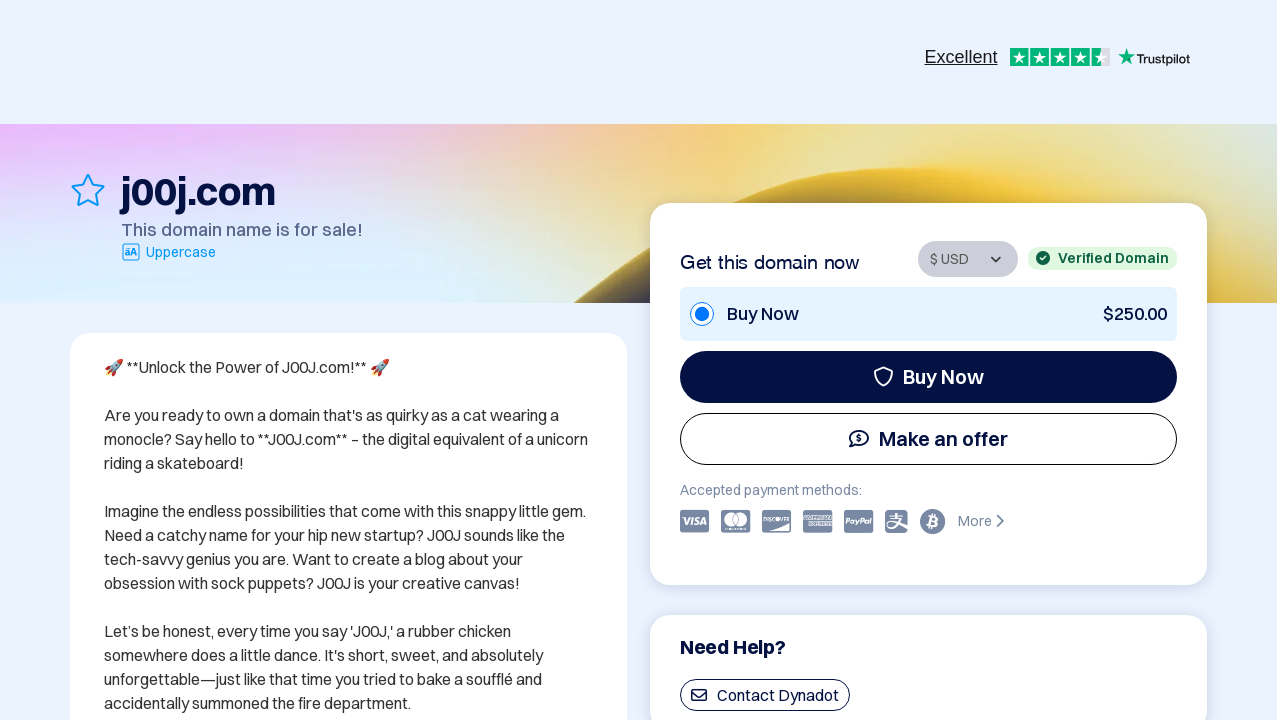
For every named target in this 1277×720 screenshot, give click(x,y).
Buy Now (928, 376)
